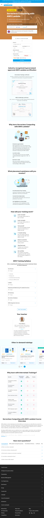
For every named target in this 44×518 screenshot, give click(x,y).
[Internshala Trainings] (8, 4)
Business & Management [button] (6, 477)
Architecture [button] (3, 501)
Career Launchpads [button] (5, 504)
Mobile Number (16, 50)
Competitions (4, 515)
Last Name (26, 46)
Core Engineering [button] (4, 481)
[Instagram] (29, 513)
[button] (1, 4)
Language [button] (3, 494)
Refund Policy (4, 508)
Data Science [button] (3, 484)
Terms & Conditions (19, 510)
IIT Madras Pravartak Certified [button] (7, 470)
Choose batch (15, 53)
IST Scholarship (4, 510)
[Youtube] (34, 513)
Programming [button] (4, 474)
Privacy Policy (18, 512)
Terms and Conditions (27, 62)
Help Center (17, 508)
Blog (30, 508)
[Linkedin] (32, 513)
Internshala (17, 515)
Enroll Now (22, 60)
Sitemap (2, 512)
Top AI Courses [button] (4, 467)
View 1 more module (22, 309)
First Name (15, 46)
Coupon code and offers (33, 510)
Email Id (14, 42)
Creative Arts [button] (3, 491)
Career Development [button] (5, 498)
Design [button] (2, 487)
